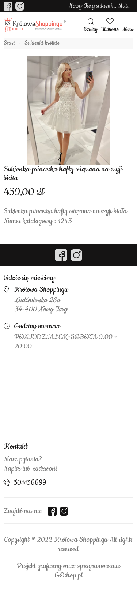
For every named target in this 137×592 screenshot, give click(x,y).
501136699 (30, 482)
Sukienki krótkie (42, 43)
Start (9, 43)
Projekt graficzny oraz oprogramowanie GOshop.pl (68, 570)
